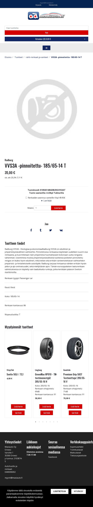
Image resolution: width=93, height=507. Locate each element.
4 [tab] (46, 422)
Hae (46, 32)
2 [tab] (39, 422)
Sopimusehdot (76, 447)
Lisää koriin (58, 208)
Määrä (30, 208)
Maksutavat (75, 452)
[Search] (46, 28)
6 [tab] (54, 422)
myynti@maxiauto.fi (46, 3)
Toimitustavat (76, 449)
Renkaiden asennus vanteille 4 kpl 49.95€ (46, 197)
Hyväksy (78, 491)
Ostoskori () (43, 39)
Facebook (52, 457)
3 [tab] (43, 422)
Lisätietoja (59, 491)
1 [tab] (35, 422)
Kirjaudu (39, 5)
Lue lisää (47, 200)
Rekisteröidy (53, 5)
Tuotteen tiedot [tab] (15, 243)
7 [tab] (57, 422)
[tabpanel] (18, 374)
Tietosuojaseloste (78, 455)
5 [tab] (50, 422)
